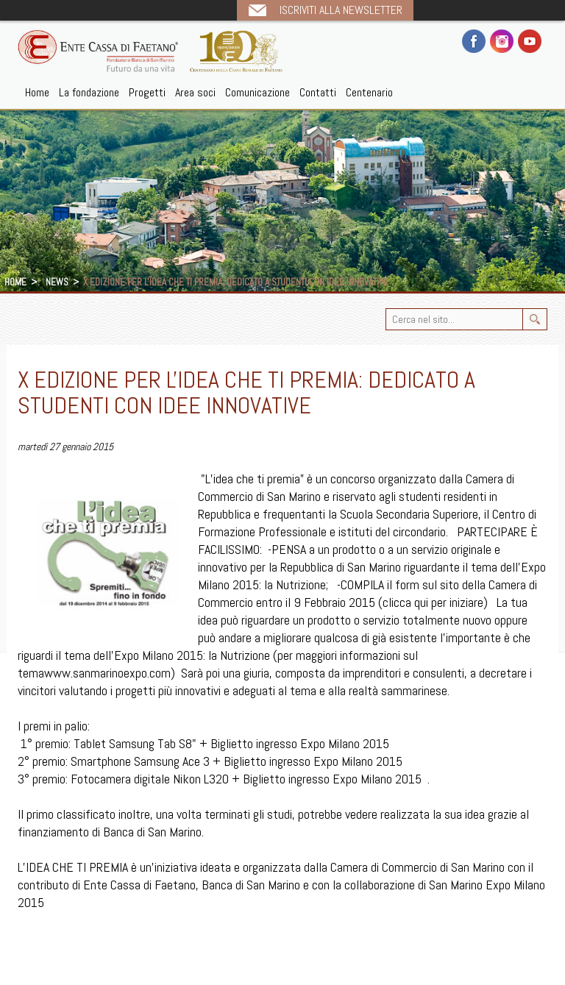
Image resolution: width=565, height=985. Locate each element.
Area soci (195, 92)
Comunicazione (257, 92)
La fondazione (89, 92)
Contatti (317, 92)
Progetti (147, 92)
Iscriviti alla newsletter (341, 10)
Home (37, 92)
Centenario (369, 92)
